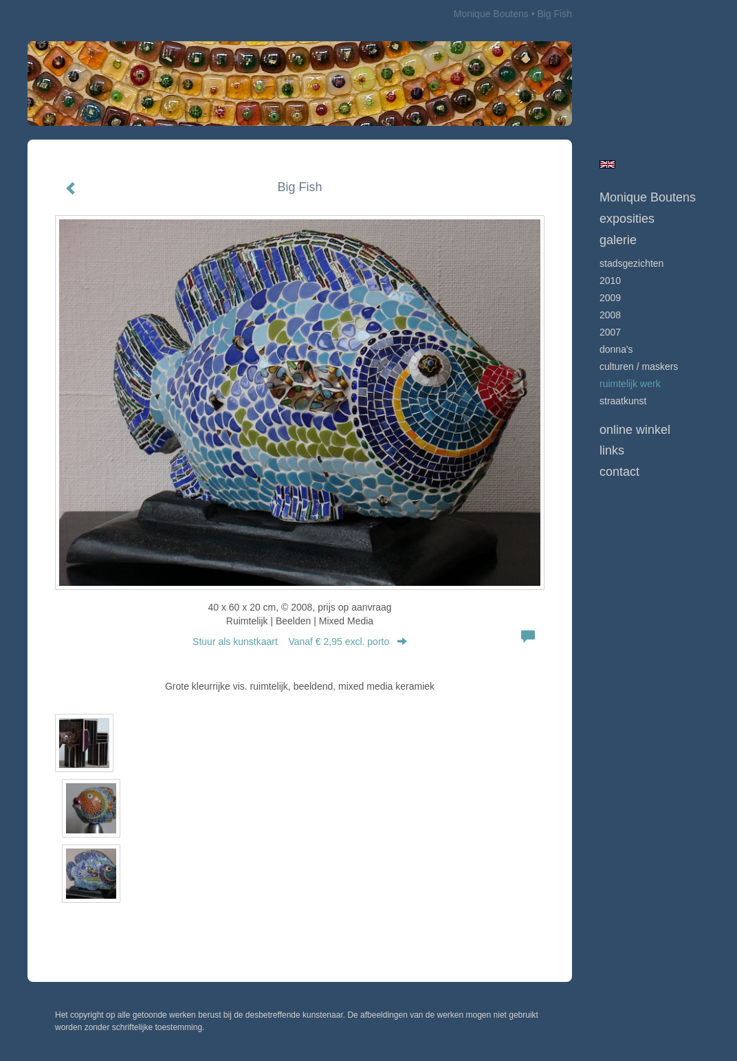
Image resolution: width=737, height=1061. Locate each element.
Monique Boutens (491, 13)
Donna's (616, 349)
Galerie (618, 240)
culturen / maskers (639, 366)
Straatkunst (623, 400)
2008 (610, 314)
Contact (619, 472)
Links (612, 450)
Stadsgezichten (631, 263)
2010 (610, 280)
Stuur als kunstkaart (299, 641)
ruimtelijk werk (630, 383)
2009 (610, 297)
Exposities (627, 219)
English (607, 164)
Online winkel (635, 430)
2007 (610, 332)
